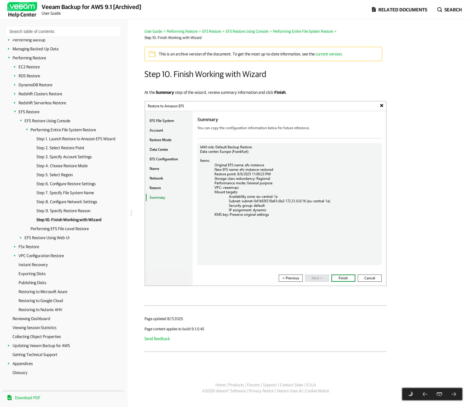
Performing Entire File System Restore (63, 129)
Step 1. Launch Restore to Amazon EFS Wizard (75, 138)
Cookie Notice (317, 390)
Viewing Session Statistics (35, 327)
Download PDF (27, 397)
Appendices (23, 363)
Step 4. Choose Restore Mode (62, 165)
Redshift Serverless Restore (42, 102)
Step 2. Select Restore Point (60, 147)
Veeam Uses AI (289, 390)
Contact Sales (291, 384)
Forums (253, 384)
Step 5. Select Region (54, 174)
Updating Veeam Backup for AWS (41, 345)
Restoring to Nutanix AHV (40, 309)
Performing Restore (29, 57)
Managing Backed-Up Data (36, 48)
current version (329, 54)
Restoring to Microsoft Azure (43, 291)
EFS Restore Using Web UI (47, 237)
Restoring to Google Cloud (41, 300)
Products (236, 384)
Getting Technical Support (35, 354)
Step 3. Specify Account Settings (64, 156)
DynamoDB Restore (35, 84)
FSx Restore (29, 246)
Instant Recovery (33, 264)
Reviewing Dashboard (31, 318)
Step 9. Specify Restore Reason (63, 210)
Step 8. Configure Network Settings (66, 201)
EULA (311, 384)
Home (220, 384)
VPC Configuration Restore (41, 255)
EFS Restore (29, 111)
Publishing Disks (32, 282)
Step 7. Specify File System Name (65, 192)
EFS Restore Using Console (47, 120)
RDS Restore (29, 75)
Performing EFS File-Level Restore (60, 228)
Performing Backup (29, 39)
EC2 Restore (29, 66)
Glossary (20, 372)
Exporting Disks (32, 273)
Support (270, 384)
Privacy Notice (261, 390)
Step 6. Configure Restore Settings (66, 183)
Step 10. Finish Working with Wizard (68, 219)
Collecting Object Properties (37, 336)
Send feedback (157, 338)
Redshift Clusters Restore (40, 93)
